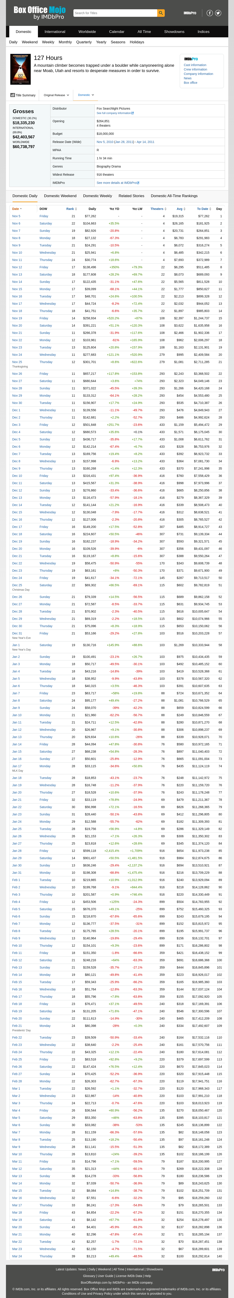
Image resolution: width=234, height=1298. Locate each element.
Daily (13, 42)
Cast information (195, 65)
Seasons (118, 42)
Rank (70, 209)
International (55, 32)
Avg (179, 209)
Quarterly (84, 42)
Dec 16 (17, 519)
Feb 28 (17, 1081)
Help (148, 1276)
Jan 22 (17, 807)
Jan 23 (17, 814)
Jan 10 (17, 715)
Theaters (157, 209)
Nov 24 (17, 354)
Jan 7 (16, 693)
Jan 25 (17, 829)
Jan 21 (17, 799)
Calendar (116, 32)
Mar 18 (17, 1212)
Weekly (48, 42)
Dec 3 (16, 424)
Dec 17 (17, 527)
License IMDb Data (129, 1276)
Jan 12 (17, 729)
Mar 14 (17, 1183)
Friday (44, 216)
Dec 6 (16, 446)
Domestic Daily (25, 196)
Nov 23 (17, 347)
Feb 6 (16, 916)
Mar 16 (17, 1198)
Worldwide (87, 32)
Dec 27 (17, 604)
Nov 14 (17, 282)
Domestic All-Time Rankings (174, 196)
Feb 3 (16, 894)
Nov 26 (17, 373)
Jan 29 (17, 858)
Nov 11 (17, 260)
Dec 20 (17, 548)
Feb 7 (16, 923)
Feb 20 (17, 1018)
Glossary (89, 1276)
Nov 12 (17, 267)
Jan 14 (17, 744)
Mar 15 (17, 1190)
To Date (202, 209)
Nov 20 (17, 325)
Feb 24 (17, 1052)
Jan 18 (17, 778)
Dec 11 (17, 483)
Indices (204, 32)
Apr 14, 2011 (145, 142)
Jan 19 (17, 785)
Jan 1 (16, 645)
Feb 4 (16, 902)
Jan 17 (17, 766)
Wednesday (48, 252)
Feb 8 (16, 931)
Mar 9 (16, 1147)
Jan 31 (17, 872)
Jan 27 (17, 843)
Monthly (65, 42)
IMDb (135, 1282)
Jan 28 (17, 851)
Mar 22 (17, 1241)
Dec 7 (16, 454)
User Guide (105, 1276)
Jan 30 (17, 865)
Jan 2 (16, 657)
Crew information (195, 69)
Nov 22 (17, 340)
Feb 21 (17, 1026)
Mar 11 (17, 1161)
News (188, 78)
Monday (45, 238)
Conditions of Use (74, 1293)
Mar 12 (17, 1168)
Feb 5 (16, 909)
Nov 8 (16, 238)
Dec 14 (17, 505)
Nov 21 (17, 333)
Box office (190, 82)
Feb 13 (17, 967)
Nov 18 (17, 311)
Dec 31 (17, 633)
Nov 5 (16, 216)
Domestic (24, 32)
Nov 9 (16, 245)
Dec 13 (17, 497)
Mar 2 (16, 1096)
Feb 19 (17, 1011)
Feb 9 (16, 938)
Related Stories (131, 196)
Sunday (45, 230)
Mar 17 (17, 1205)
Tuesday (45, 245)
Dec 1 (16, 410)
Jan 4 (16, 671)
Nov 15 (17, 289)
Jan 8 (16, 700)
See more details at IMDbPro (118, 183)
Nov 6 (16, 223)
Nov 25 (17, 362)
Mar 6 (16, 1125)
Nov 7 (16, 230)
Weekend (30, 42)
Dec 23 (17, 570)
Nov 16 (17, 296)
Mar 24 (17, 1256)
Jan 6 (16, 686)
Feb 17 (17, 996)
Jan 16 (17, 759)
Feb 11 (17, 953)
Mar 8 (16, 1139)
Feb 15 (17, 982)
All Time (144, 32)
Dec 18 (17, 534)
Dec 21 (17, 556)
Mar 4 (16, 1110)
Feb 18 (17, 1004)
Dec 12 (17, 490)
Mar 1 (16, 1088)
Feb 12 (17, 960)
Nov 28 (17, 388)
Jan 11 (17, 722)
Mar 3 (16, 1103)
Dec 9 (16, 468)
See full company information (115, 113)
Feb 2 (16, 887)
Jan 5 (16, 678)
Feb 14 (17, 974)
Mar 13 (17, 1176)
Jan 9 (16, 708)
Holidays (137, 42)
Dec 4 (16, 432)
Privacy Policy (102, 1293)
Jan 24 (17, 821)
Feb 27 (17, 1074)
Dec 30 (17, 626)
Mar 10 (17, 1154)
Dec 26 (17, 597)
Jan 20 (17, 792)
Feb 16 (17, 989)
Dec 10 (17, 476)
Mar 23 (17, 1249)
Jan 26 (17, 836)
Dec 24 (17, 578)
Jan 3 (16, 664)
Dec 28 (17, 611)
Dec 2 (16, 417)
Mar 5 (16, 1117)
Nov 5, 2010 (105, 142)
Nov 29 (17, 395)
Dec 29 (17, 618)
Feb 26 (17, 1066)
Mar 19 (17, 1220)
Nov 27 (17, 381)
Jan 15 (17, 751)
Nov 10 (17, 252)
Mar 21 (17, 1234)
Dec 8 (16, 461)
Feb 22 (17, 1037)
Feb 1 (16, 880)
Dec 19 (17, 541)
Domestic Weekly (97, 196)
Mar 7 (16, 1132)
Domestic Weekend (60, 196)
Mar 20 (17, 1227)
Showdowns (174, 32)
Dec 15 (17, 512)
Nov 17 (17, 303)
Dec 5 (16, 439)
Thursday (46, 260)
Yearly (101, 42)
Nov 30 (17, 403)
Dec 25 (17, 585)
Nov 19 (17, 318)
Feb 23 (17, 1045)
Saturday (46, 223)
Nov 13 (17, 274)
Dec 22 (17, 563)
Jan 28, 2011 (124, 142)
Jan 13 (17, 737)
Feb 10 (17, 945)
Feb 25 (17, 1059)
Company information (198, 74)
